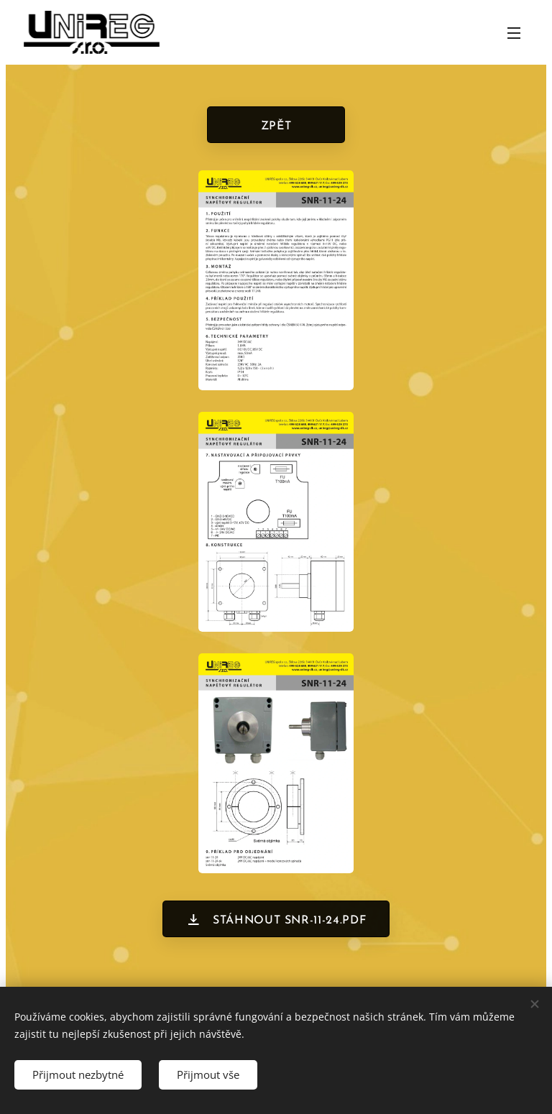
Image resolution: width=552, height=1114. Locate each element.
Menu (513, 33)
